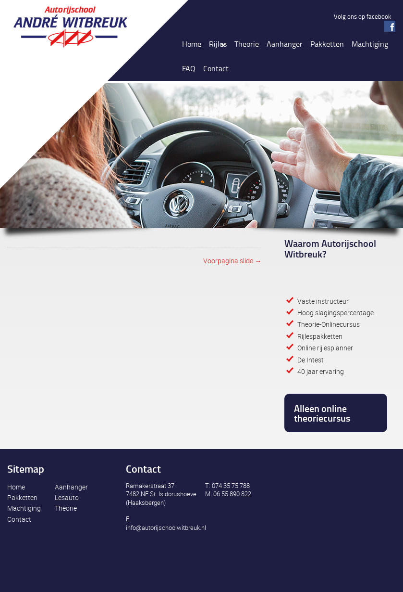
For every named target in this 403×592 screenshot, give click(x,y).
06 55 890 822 (232, 493)
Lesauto (67, 497)
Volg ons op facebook (362, 16)
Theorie (66, 508)
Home (16, 486)
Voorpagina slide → (232, 260)
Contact (19, 519)
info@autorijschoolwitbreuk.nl (166, 527)
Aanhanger (71, 486)
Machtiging (24, 508)
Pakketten (22, 497)
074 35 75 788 (231, 485)
